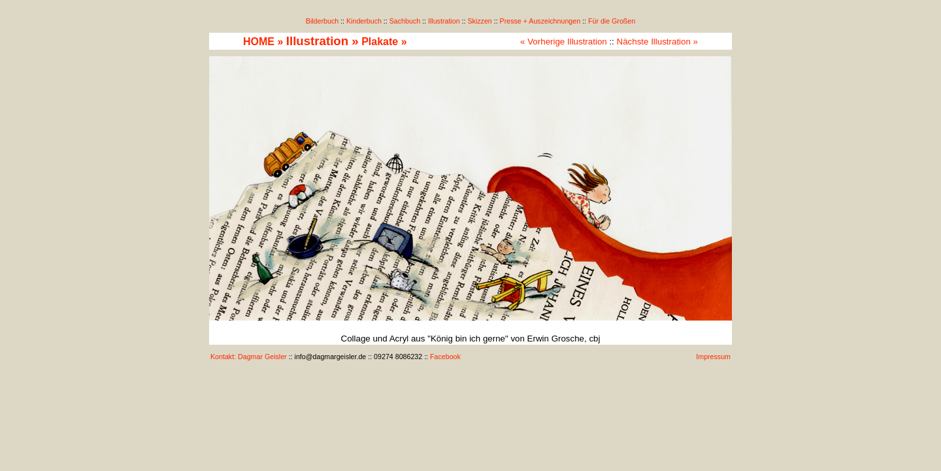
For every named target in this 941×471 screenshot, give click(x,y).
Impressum (713, 356)
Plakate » (383, 41)
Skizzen (479, 21)
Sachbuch (404, 21)
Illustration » (322, 41)
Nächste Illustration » (657, 41)
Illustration (444, 21)
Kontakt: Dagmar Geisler (248, 356)
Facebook (445, 356)
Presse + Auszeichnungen (540, 21)
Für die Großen (611, 21)
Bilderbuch (322, 21)
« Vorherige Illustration (563, 41)
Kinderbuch (364, 21)
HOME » (263, 41)
